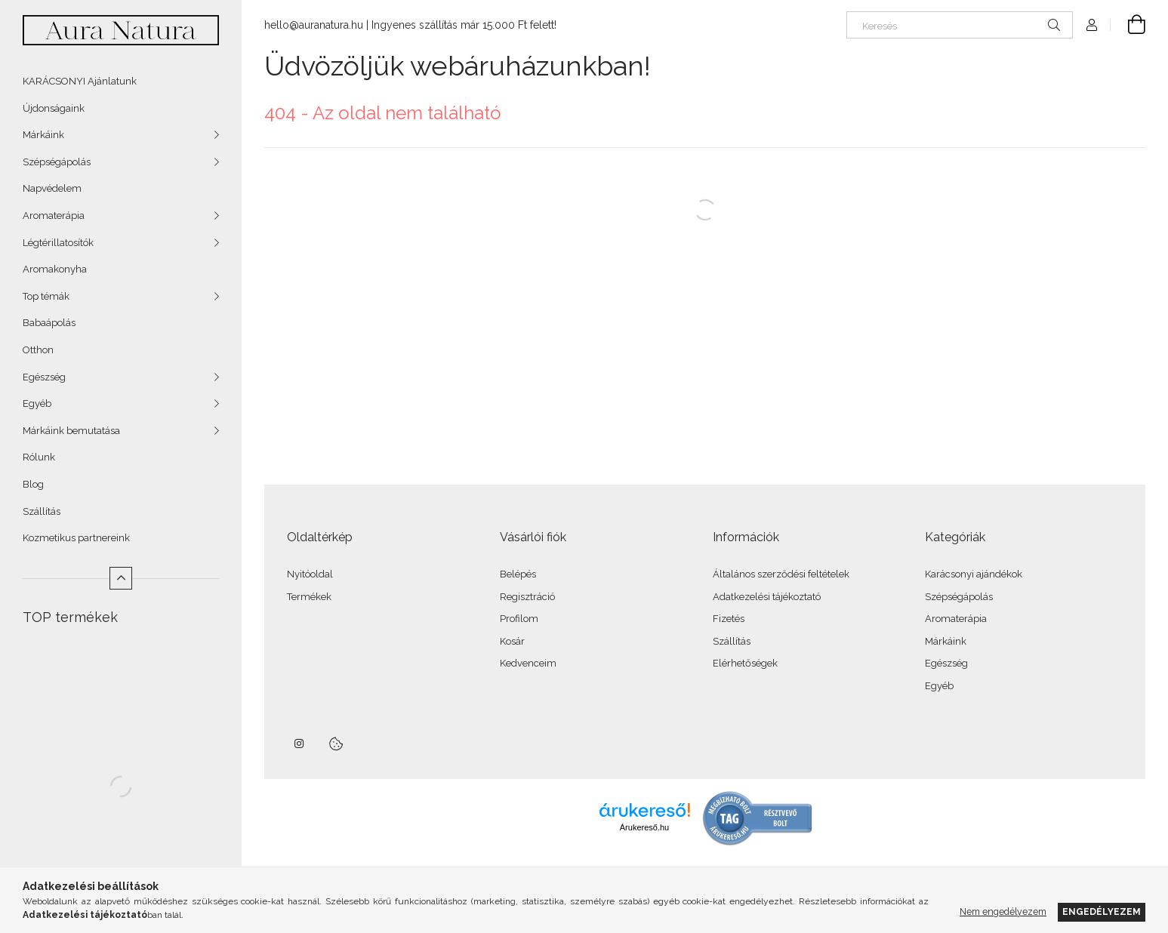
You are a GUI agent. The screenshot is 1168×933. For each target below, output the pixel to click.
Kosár (512, 641)
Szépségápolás (57, 162)
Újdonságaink (54, 108)
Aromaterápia (54, 215)
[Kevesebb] (120, 578)
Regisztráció (527, 596)
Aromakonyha (55, 269)
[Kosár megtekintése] (1128, 24)
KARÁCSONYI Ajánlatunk (80, 81)
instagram (300, 743)
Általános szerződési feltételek (781, 574)
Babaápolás (49, 322)
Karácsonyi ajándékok (973, 574)
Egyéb (37, 403)
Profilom (519, 618)
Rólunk (39, 457)
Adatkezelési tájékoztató (767, 596)
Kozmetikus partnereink (76, 537)
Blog (33, 484)
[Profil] (1092, 24)
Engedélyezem (1101, 911)
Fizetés (728, 618)
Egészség (44, 377)
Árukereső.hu (644, 827)
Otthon (38, 350)
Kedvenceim (528, 663)
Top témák (46, 296)
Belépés (518, 574)
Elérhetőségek (745, 663)
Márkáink (43, 134)
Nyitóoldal (310, 574)
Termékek (309, 596)
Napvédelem (52, 188)
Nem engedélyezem (1003, 911)
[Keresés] (959, 24)
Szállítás (41, 511)
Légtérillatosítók (58, 242)
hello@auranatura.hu (313, 25)
